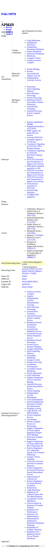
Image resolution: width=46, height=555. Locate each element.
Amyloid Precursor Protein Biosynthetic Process (35, 386)
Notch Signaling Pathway (33, 90)
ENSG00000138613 (30, 282)
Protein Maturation (34, 373)
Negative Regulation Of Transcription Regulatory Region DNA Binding (35, 431)
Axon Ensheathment (35, 400)
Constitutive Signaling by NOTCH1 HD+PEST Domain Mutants (36, 154)
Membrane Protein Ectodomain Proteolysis (34, 324)
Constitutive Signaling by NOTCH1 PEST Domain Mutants (36, 146)
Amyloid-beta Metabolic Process (34, 330)
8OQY (24, 287)
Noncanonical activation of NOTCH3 (32, 186)
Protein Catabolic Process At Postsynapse (34, 424)
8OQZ (30, 287)
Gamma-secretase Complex (34, 61)
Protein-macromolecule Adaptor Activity (33, 73)
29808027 (31, 257)
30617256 (31, 215)
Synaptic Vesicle (33, 360)
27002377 (31, 249)
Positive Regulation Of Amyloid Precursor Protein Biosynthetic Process (35, 471)
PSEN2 (31, 271)
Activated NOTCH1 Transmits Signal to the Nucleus (35, 139)
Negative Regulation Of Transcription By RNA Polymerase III (35, 443)
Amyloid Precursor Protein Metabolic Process (34, 335)
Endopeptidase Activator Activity (34, 79)
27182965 (38, 235)
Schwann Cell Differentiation (33, 515)
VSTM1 (33, 273)
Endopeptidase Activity (32, 394)
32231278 (31, 240)
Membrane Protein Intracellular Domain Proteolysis (35, 102)
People (8, 30)
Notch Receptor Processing (33, 94)
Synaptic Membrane (35, 349)
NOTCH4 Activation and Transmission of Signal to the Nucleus (35, 179)
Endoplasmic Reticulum (32, 44)
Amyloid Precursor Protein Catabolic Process (34, 113)
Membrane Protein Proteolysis (34, 341)
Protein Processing (34, 98)
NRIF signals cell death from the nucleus (34, 133)
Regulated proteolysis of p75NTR (35, 127)
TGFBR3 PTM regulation (33, 196)
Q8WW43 (26, 284)
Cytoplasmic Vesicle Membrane (35, 500)
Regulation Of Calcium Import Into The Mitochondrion (35, 494)
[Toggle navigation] (2, 21)
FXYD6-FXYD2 (28, 269)
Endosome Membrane (35, 54)
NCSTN (39, 269)
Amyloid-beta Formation (32, 108)
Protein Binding (33, 69)
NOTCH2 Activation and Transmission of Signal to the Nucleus (35, 161)
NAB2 (24, 264)
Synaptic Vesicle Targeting (33, 458)
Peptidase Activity (34, 408)
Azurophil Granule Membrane (34, 370)
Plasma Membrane (34, 51)
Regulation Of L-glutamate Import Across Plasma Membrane (33, 535)
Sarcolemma (32, 419)
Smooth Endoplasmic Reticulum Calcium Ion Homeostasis (35, 404)
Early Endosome (33, 375)
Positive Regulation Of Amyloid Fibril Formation (34, 483)
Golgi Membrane (33, 40)
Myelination (31, 397)
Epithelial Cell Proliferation (32, 511)
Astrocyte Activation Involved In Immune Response (35, 463)
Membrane (31, 56)
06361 (24, 279)
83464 (24, 276)
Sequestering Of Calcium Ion (33, 478)
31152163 (31, 222)
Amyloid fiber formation (32, 191)
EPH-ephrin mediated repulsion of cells (35, 167)
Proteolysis (31, 87)
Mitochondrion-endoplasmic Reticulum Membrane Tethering (35, 522)
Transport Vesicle (34, 58)
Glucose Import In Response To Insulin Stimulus (35, 505)
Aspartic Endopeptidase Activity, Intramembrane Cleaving (33, 300)
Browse (9, 27)
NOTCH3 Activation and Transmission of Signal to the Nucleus (35, 172)
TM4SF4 (38, 271)
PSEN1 (25, 271)
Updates (9, 34)
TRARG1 (26, 273)
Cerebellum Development (32, 365)
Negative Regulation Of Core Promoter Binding (35, 380)
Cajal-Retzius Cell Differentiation (34, 412)
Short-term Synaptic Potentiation (35, 438)
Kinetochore (32, 488)
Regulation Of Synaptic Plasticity (34, 528)
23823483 (31, 233)
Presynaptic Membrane (31, 356)
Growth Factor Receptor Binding (34, 345)
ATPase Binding (33, 391)
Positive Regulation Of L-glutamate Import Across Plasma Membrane (35, 451)
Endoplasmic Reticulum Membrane (35, 48)
